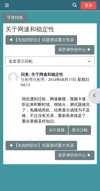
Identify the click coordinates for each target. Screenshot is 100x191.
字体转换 (15, 17)
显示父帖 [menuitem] (80, 130)
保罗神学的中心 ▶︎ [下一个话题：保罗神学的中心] (74, 49)
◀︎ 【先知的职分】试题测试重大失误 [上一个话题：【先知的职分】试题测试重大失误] (41, 39)
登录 (89, 5)
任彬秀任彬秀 (33, 79)
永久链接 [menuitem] (57, 130)
